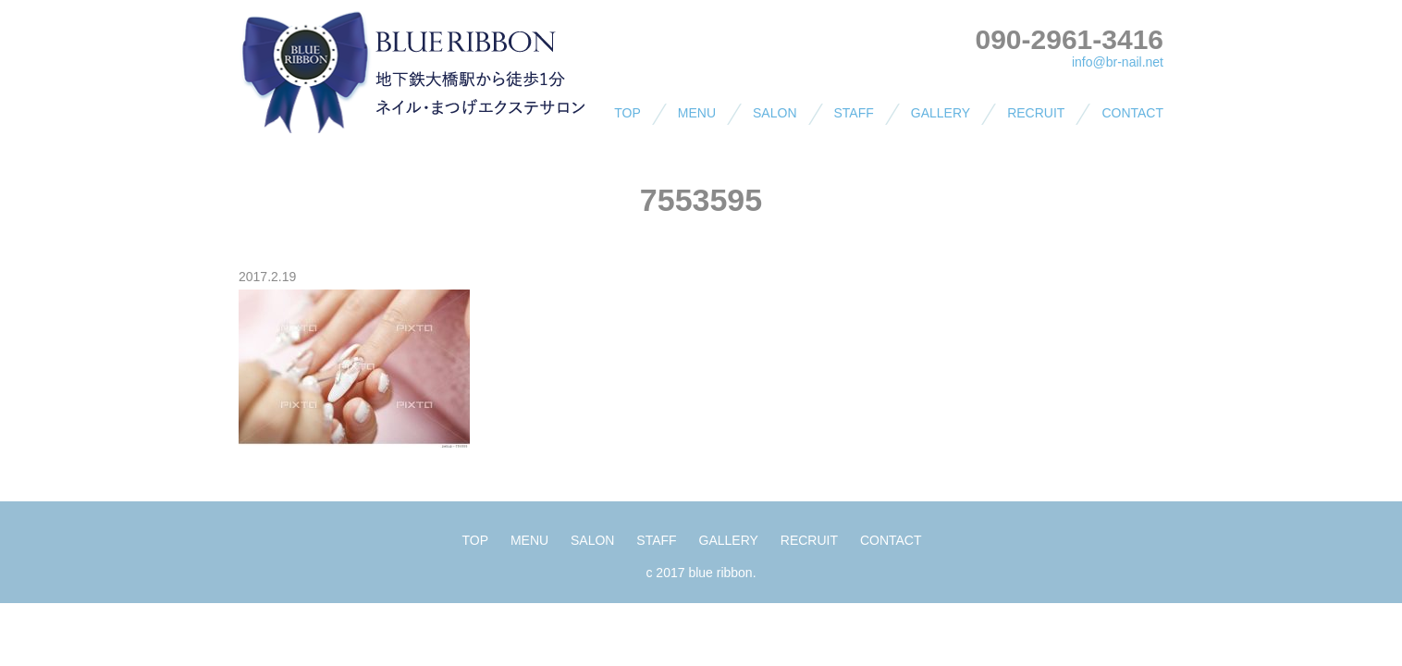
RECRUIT (1035, 112)
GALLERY (940, 112)
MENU (697, 112)
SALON (774, 112)
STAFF (854, 112)
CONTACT (1132, 112)
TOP (627, 112)
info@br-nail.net (1117, 62)
